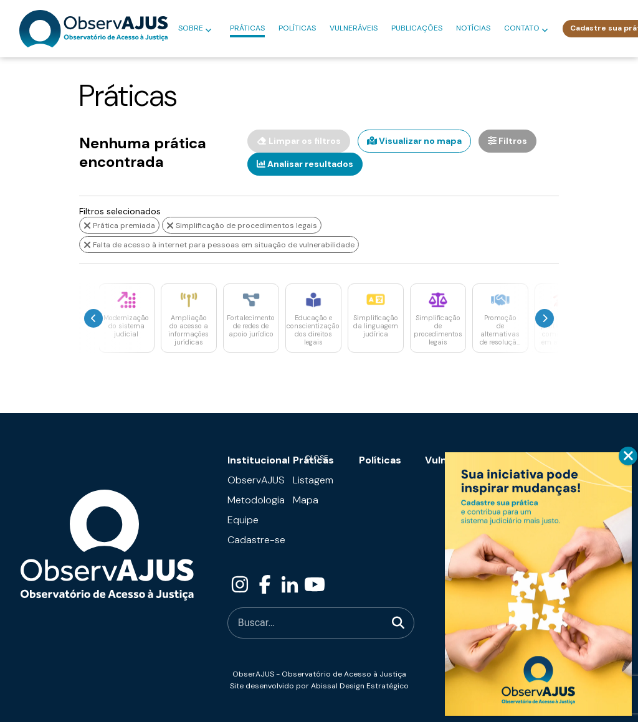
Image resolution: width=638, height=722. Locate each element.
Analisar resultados (305, 163)
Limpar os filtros (299, 140)
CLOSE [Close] (628, 456)
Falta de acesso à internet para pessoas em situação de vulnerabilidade (219, 245)
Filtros (507, 140)
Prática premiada (119, 225)
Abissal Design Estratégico (360, 686)
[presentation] (93, 318)
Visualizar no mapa (414, 140)
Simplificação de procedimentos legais (241, 225)
